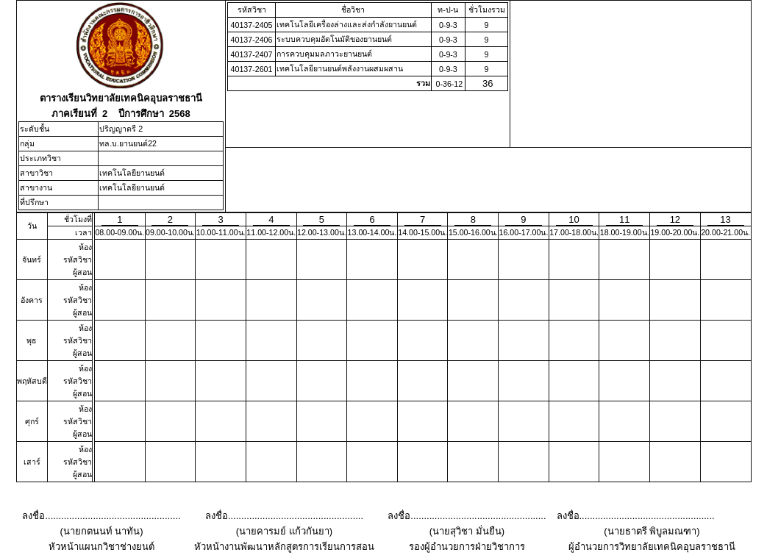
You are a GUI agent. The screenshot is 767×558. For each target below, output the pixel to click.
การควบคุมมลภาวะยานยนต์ (324, 53)
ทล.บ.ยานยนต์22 (128, 143)
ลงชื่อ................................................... (101, 515)
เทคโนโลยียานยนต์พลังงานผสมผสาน (340, 68)
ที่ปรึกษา (34, 202)
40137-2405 (252, 25)
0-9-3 (448, 25)
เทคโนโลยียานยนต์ (132, 172)
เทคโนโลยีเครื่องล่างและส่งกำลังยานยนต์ (347, 24)
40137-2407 (252, 54)
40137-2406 (252, 39)
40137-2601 (252, 69)
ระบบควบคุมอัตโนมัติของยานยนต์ (334, 39)
